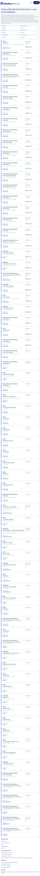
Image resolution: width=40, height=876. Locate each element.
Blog (2, 844)
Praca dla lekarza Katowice (27, 857)
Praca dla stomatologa (5, 865)
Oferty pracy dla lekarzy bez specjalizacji (9, 862)
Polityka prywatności (5, 842)
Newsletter (3, 848)
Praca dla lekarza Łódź (16, 857)
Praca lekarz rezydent (5, 867)
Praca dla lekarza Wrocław (6, 857)
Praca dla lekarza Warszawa (7, 852)
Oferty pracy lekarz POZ (6, 864)
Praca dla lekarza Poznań (6, 856)
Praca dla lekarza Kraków (6, 854)
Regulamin (3, 841)
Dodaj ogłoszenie (4, 846)
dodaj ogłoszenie (36, 3)
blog (31, 2)
